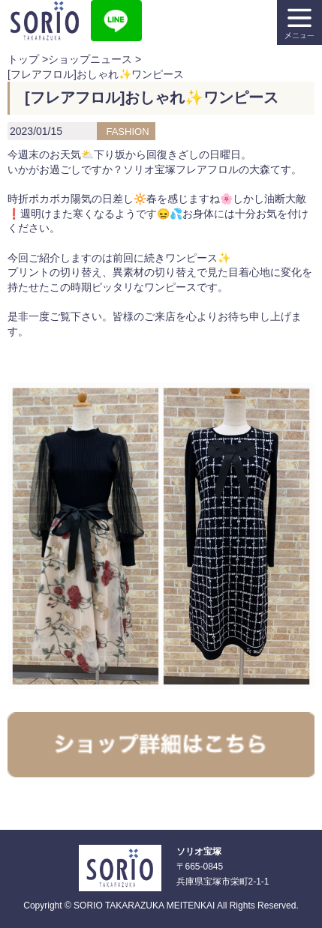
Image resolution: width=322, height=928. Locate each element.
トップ (23, 59)
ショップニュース (90, 59)
